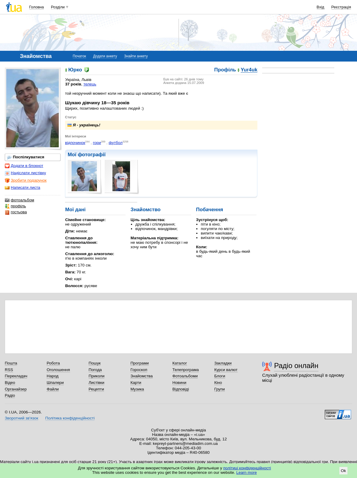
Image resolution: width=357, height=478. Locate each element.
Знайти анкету (136, 56)
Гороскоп (138, 369)
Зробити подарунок (26, 180)
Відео (10, 382)
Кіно (218, 382)
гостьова (16, 212)
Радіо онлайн (296, 365)
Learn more (246, 472)
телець (90, 84)
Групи (219, 389)
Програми (139, 363)
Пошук (95, 363)
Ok (343, 470)
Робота (53, 363)
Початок (79, 56)
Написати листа (22, 187)
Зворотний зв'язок (21, 418)
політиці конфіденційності (247, 468)
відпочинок (75, 142)
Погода (95, 369)
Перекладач (16, 376)
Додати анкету (105, 56)
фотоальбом (19, 200)
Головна (36, 7)
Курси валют (225, 369)
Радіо (10, 395)
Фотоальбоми (185, 376)
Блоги (219, 376)
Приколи (96, 376)
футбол (116, 142)
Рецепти (96, 389)
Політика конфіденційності (70, 418)
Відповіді (180, 389)
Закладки (222, 363)
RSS (9, 369)
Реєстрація (341, 7)
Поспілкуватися (25, 157)
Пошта (11, 363)
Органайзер (16, 389)
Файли (53, 389)
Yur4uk (249, 70)
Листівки (96, 382)
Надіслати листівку (25, 173)
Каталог (179, 363)
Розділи (58, 7)
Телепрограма (185, 369)
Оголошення (58, 369)
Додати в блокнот (24, 165)
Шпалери (55, 382)
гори (97, 142)
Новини (179, 382)
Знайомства (141, 376)
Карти (135, 382)
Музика (137, 389)
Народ (52, 376)
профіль (15, 206)
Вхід (320, 7)
